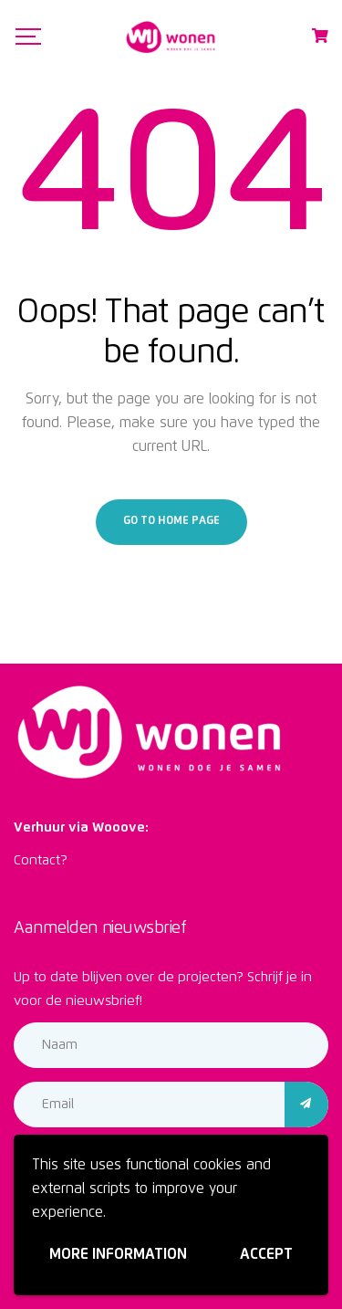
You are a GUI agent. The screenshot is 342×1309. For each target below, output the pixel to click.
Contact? (40, 860)
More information (118, 1254)
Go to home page (171, 521)
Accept (266, 1254)
